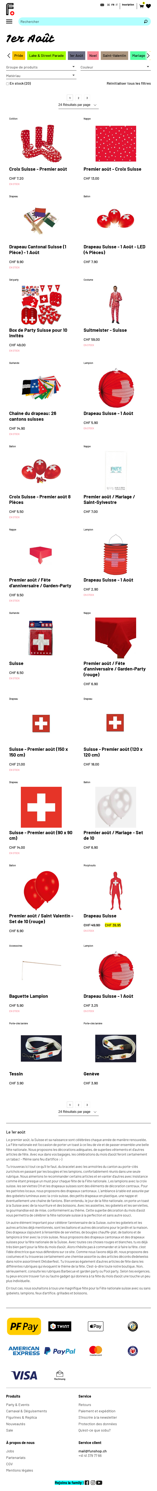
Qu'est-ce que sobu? (94, 1430)
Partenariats (16, 1457)
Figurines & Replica (21, 1417)
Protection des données (97, 1423)
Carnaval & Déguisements (26, 1411)
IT (117, 4)
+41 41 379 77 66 (90, 1455)
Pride (18, 55)
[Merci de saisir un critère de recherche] (79, 21)
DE (108, 4)
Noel (93, 55)
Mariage (138, 55)
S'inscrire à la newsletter (97, 1417)
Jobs (10, 1451)
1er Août (76, 55)
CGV (9, 1464)
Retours (84, 1404)
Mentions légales (19, 1470)
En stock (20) (20, 83)
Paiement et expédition (97, 1411)
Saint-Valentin (114, 55)
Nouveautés (15, 1423)
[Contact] (101, 5)
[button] (41, 67)
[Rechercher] (146, 21)
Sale (9, 1430)
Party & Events (17, 1404)
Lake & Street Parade (46, 55)
